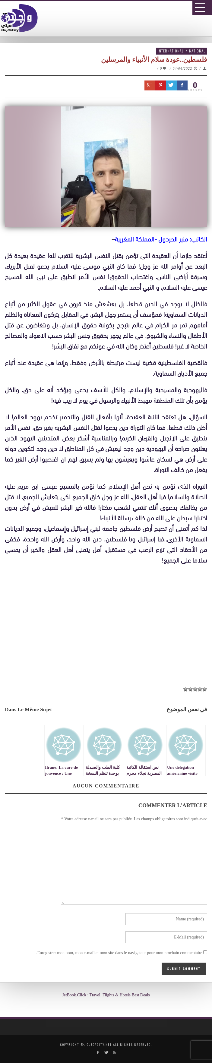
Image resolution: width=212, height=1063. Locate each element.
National (197, 50)
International (171, 50)
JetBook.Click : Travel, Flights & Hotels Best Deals (106, 995)
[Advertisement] (108, 630)
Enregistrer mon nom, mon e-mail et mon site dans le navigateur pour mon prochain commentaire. (119, 953)
